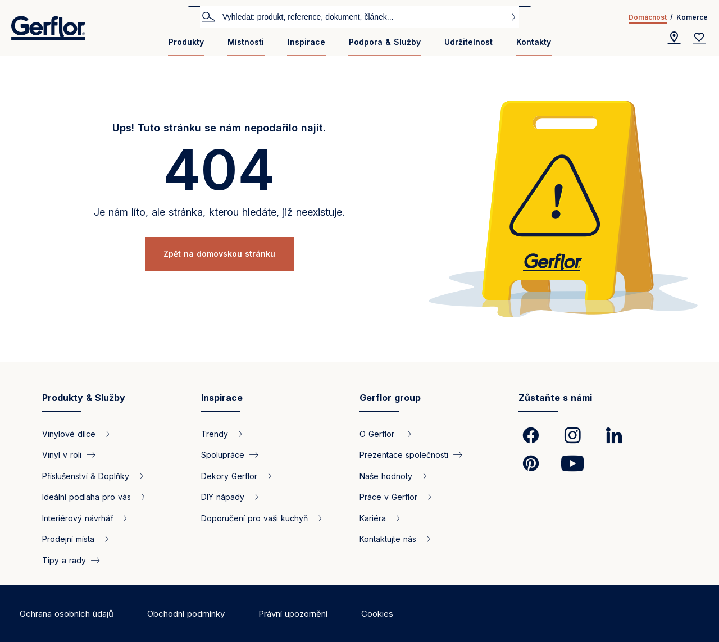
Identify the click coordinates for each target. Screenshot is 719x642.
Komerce (692, 17)
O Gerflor (378, 434)
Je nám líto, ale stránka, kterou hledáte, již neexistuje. (219, 212)
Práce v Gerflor (388, 497)
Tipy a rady (64, 559)
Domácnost (648, 17)
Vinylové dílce (68, 434)
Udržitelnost (468, 42)
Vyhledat (208, 16)
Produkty (186, 42)
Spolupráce (222, 454)
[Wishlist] (699, 38)
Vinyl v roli (61, 454)
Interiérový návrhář (77, 517)
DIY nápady (222, 497)
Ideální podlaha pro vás (86, 497)
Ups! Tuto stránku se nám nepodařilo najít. (219, 128)
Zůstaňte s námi (555, 397)
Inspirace (306, 42)
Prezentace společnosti (404, 454)
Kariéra (373, 517)
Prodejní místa (68, 539)
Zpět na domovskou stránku (219, 253)
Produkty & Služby (83, 397)
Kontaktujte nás (388, 539)
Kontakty (533, 42)
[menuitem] (186, 46)
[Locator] (674, 38)
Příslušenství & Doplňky (85, 475)
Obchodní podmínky (186, 613)
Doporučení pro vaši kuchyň (254, 517)
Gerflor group (390, 397)
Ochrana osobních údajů (66, 613)
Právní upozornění (292, 613)
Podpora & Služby (385, 42)
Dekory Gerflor (229, 475)
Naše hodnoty (386, 475)
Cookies (377, 613)
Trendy (214, 434)
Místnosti (245, 42)
